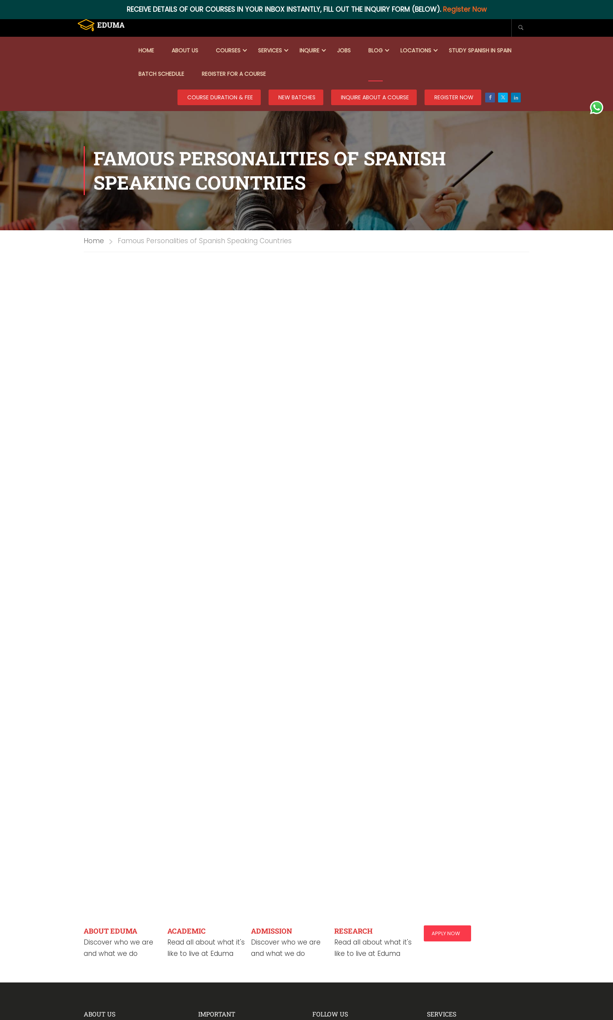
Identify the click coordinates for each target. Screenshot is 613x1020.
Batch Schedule (161, 74)
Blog (375, 50)
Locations (415, 50)
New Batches (296, 97)
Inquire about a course (375, 97)
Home (146, 50)
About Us (185, 50)
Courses (228, 50)
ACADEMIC (186, 931)
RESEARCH (353, 931)
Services (270, 50)
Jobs (344, 50)
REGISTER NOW (453, 97)
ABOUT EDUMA (110, 931)
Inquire (309, 50)
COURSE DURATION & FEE (220, 97)
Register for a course (234, 74)
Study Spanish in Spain (480, 50)
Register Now (465, 9)
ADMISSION (271, 931)
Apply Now (446, 933)
